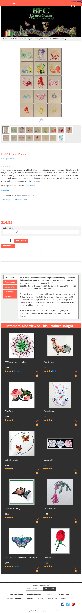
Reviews (8, 296)
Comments (9, 287)
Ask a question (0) (8, 158)
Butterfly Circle (11, 460)
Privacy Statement (65, 595)
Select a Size (8, 228)
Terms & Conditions (14, 598)
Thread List (5, 190)
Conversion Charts (34, 595)
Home (5, 39)
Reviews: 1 (56, 371)
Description (9, 277)
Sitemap (41, 598)
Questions (9, 291)
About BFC (50, 595)
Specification (10, 282)
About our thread (16, 595)
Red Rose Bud (49, 557)
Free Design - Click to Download (14, 199)
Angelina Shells (50, 460)
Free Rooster (49, 362)
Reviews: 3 (18, 371)
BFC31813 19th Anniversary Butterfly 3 (21, 557)
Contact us (52, 598)
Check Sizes (30, 185)
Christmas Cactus (51, 509)
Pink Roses (9, 411)
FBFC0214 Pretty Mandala (15, 362)
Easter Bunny (49, 411)
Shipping (29, 598)
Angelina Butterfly (12, 509)
